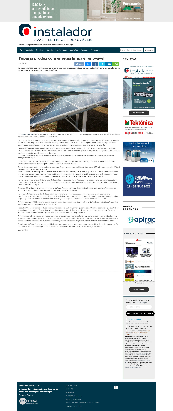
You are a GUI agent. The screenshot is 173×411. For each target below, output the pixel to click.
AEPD (137, 366)
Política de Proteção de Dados (133, 367)
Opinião (50, 50)
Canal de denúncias (73, 406)
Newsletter (95, 50)
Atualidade (29, 50)
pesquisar (149, 50)
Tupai (22, 134)
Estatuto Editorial (26, 395)
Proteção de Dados (73, 396)
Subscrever (138, 113)
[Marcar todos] (126, 319)
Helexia (31, 134)
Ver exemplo (141, 303)
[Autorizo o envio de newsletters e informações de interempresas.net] (126, 321)
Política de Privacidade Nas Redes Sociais (82, 403)
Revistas (85, 50)
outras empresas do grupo (142, 353)
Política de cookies (73, 399)
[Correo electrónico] (139, 307)
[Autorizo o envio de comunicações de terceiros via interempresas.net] (126, 326)
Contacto (69, 389)
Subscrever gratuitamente (140, 313)
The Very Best (61, 50)
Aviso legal (70, 392)
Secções (40, 50)
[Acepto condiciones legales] (126, 330)
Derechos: (143, 355)
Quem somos (71, 385)
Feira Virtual (73, 50)
